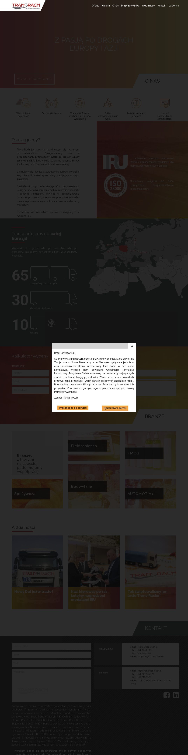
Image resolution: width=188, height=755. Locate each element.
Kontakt (163, 5)
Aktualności (150, 5)
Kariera (109, 5)
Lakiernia (174, 5)
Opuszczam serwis (115, 408)
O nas (118, 5)
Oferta (99, 5)
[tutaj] (130, 380)
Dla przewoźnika (132, 5)
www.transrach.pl (72, 358)
